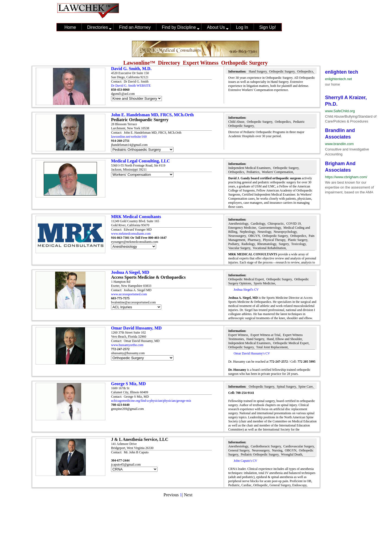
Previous (171, 494)
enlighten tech (341, 72)
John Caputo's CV (245, 461)
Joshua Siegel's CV (246, 289)
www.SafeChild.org (340, 111)
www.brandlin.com (339, 144)
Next (188, 494)
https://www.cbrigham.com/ (346, 177)
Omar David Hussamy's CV (252, 353)
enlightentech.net (338, 79)
